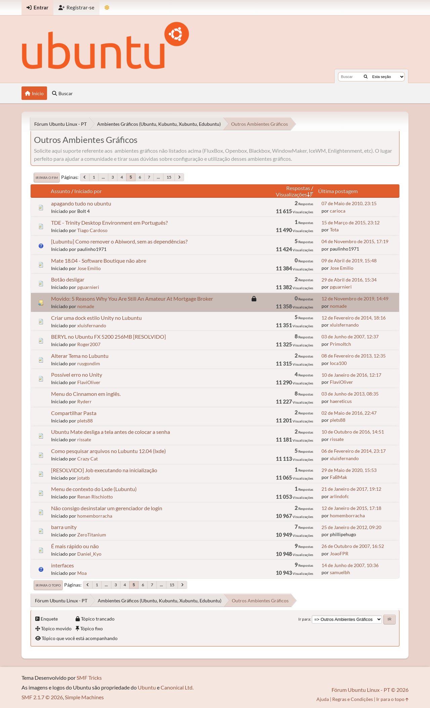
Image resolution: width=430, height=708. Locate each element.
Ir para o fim (47, 178)
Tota (334, 229)
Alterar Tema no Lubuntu (80, 355)
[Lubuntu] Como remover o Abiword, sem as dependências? (119, 241)
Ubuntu (147, 687)
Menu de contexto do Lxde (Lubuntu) (94, 489)
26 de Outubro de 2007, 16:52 (352, 546)
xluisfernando (91, 325)
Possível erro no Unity (76, 374)
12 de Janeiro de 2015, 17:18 (351, 508)
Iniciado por (88, 191)
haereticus (341, 401)
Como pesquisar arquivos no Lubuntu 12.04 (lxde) (108, 451)
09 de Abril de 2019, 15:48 (349, 260)
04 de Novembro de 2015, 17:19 (354, 241)
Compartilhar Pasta (73, 413)
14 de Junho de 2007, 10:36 (350, 565)
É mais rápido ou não (75, 546)
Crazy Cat (87, 458)
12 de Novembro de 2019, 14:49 (354, 298)
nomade (85, 306)
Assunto (60, 191)
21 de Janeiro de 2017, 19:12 (351, 489)
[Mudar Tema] (107, 7)
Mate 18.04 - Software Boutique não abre (98, 260)
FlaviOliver (88, 382)
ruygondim (88, 363)
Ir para (304, 619)
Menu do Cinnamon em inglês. (86, 393)
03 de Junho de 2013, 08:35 (350, 394)
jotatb (83, 478)
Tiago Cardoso (92, 230)
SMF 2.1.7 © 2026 (42, 697)
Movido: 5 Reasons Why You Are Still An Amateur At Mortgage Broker (132, 298)
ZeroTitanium (91, 534)
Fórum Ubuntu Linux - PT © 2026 (370, 689)
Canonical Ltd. (177, 687)
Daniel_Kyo (89, 554)
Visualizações (294, 194)
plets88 (85, 420)
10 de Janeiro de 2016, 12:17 (351, 375)
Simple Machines (84, 697)
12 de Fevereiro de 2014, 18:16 (353, 318)
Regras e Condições (352, 699)
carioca (337, 211)
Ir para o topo (48, 585)
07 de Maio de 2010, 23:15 (349, 203)
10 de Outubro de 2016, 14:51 (352, 432)
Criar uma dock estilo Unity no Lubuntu (96, 317)
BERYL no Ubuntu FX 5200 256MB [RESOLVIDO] (108, 336)
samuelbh (340, 572)
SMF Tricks (89, 677)
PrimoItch (340, 344)
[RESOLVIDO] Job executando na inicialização (104, 470)
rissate (84, 439)
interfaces (62, 565)
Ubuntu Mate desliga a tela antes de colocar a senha (110, 431)
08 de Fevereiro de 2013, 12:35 (353, 356)
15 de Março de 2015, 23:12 (350, 222)
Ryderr (84, 401)
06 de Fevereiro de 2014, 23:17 (353, 451)
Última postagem (338, 191)
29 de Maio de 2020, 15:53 (349, 470)
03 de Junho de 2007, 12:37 (350, 336)
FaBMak (338, 477)
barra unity (64, 527)
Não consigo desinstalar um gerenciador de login (106, 508)
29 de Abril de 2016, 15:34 (349, 280)
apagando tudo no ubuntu (81, 203)
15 (169, 177)
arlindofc (339, 496)
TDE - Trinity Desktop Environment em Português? (109, 222)
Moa (82, 573)
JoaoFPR (339, 553)
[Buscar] (365, 76)
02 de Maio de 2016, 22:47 (349, 413)
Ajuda (322, 699)
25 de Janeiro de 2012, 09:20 (351, 527)
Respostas (298, 188)
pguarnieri (88, 287)
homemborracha (94, 516)
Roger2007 (88, 344)
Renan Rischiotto (95, 496)
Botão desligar (67, 279)
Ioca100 (338, 363)
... (103, 177)
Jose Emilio (89, 268)
